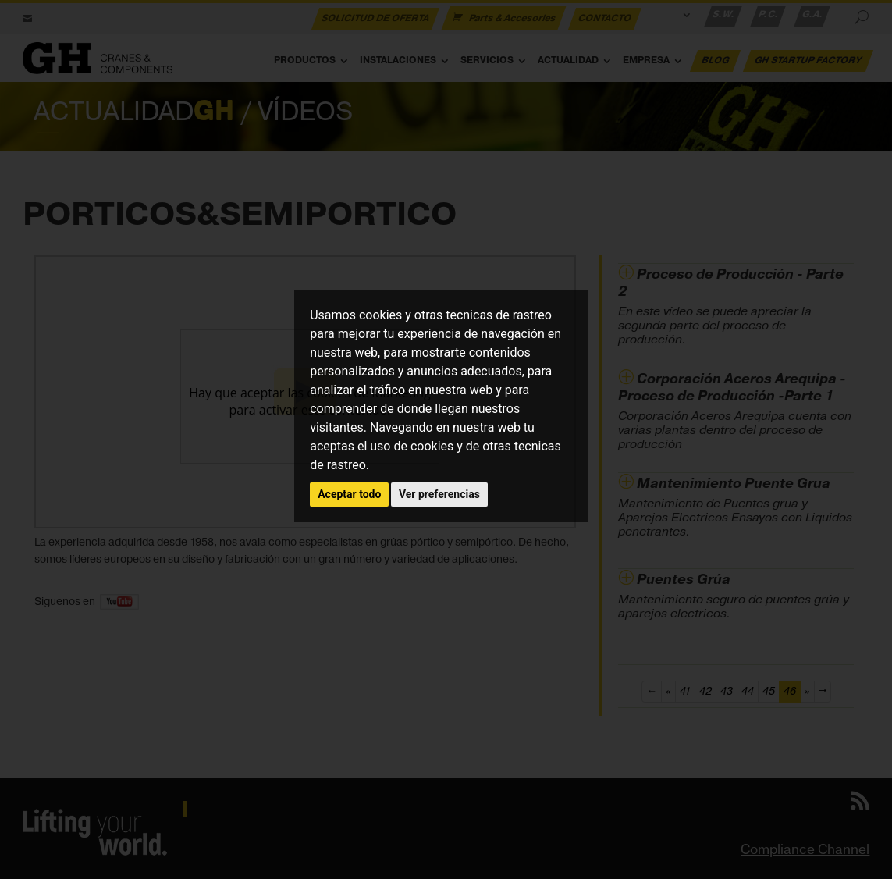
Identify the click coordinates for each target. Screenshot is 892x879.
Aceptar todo (349, 494)
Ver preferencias (439, 494)
